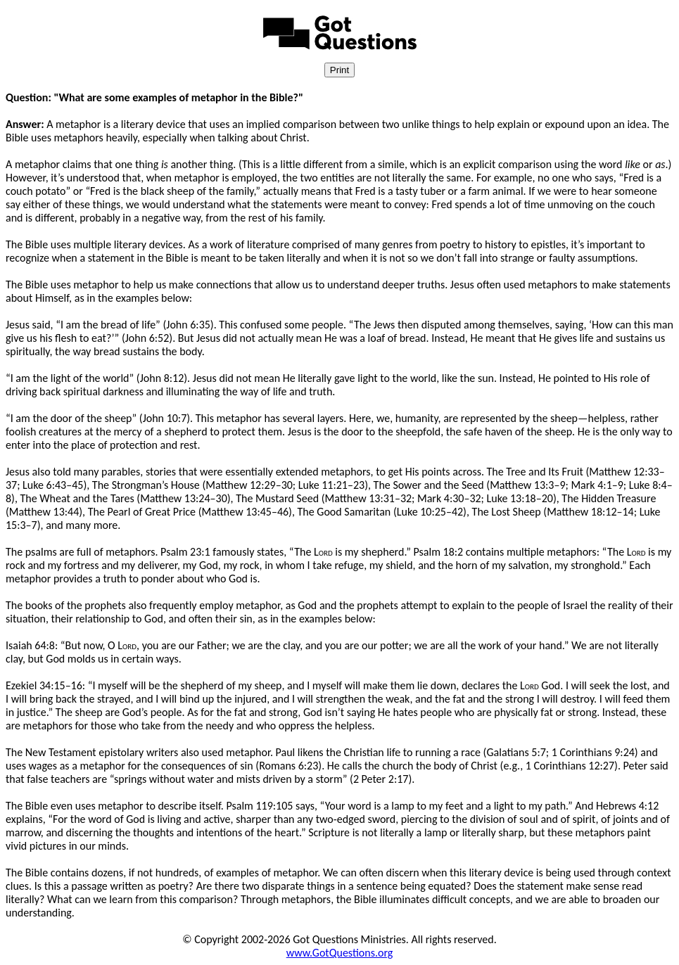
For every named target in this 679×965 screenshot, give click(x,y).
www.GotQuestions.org (339, 952)
